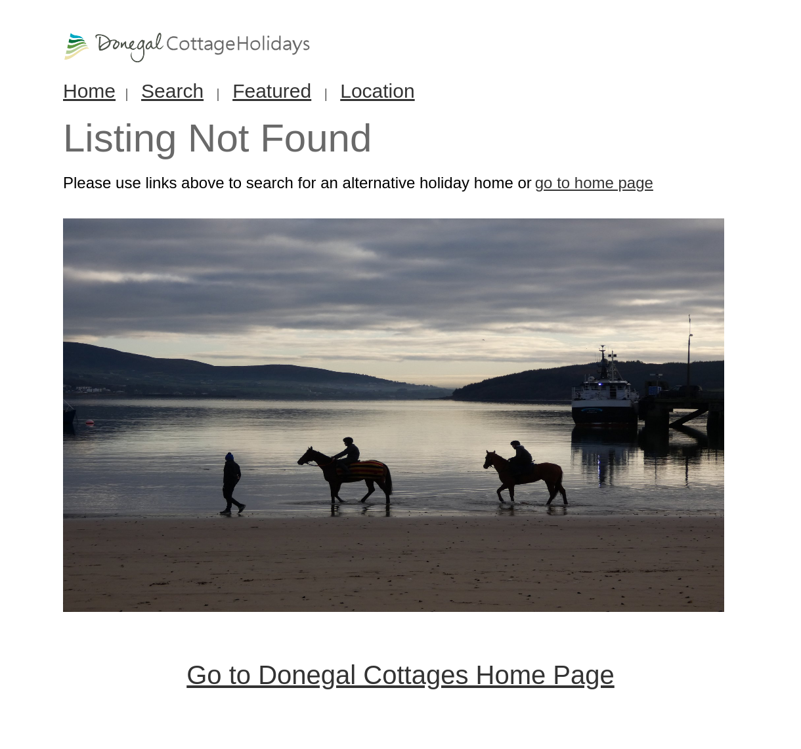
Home (89, 91)
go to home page (594, 183)
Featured (271, 91)
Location (377, 91)
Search (172, 91)
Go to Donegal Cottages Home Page (400, 674)
